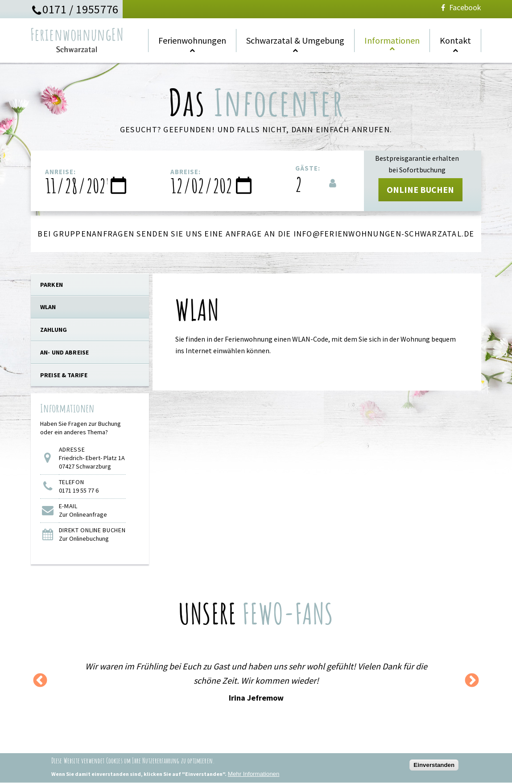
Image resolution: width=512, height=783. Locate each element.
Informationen (392, 40)
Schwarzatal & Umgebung (295, 40)
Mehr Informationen (254, 776)
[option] (256, 681)
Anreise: (60, 171)
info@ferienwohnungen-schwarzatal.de (384, 233)
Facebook (460, 7)
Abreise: (185, 171)
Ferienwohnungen (192, 40)
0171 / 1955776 (80, 9)
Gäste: (307, 168)
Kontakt (455, 40)
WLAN (48, 307)
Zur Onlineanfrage (83, 514)
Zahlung (53, 330)
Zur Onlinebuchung (84, 538)
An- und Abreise (64, 352)
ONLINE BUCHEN (420, 189)
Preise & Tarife (63, 375)
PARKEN (51, 285)
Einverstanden (433, 767)
